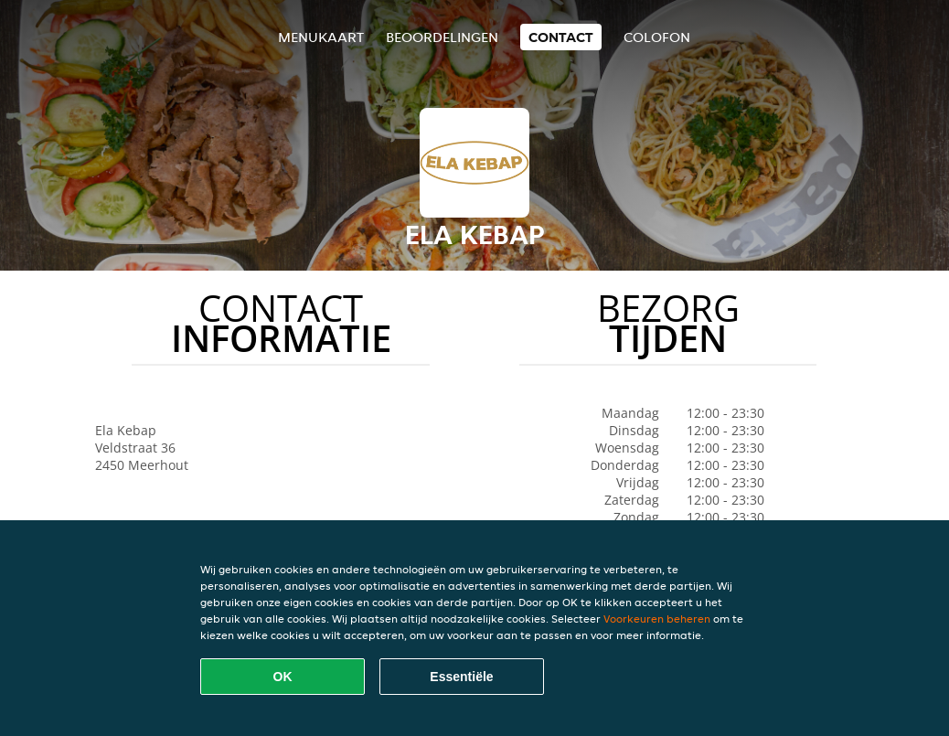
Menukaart (321, 37)
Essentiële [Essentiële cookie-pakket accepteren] (461, 676)
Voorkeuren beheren (656, 618)
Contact (560, 37)
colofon (657, 37)
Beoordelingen (442, 37)
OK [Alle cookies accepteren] (283, 676)
